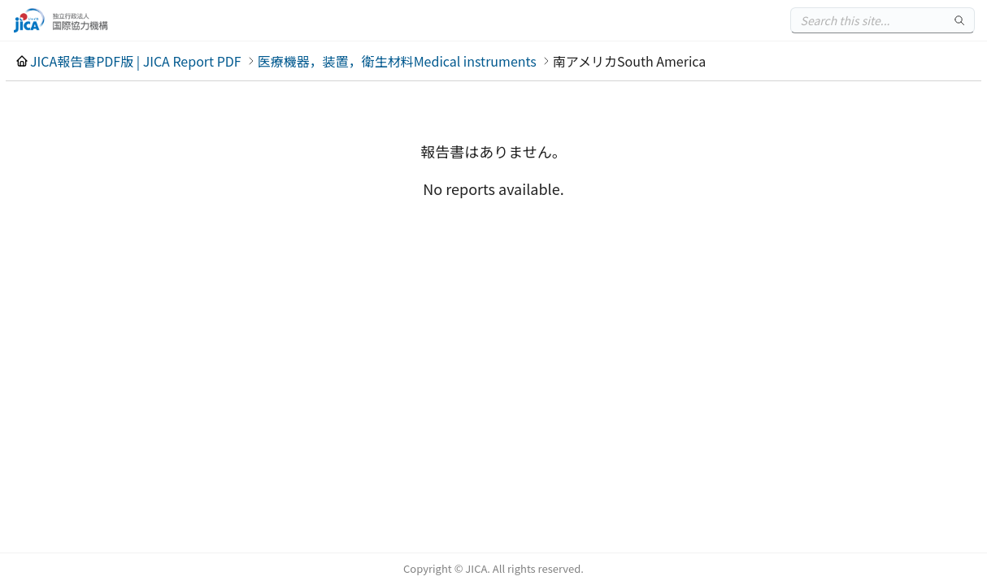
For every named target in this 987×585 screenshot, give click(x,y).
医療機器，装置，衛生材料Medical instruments (397, 61)
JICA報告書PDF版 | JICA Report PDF (135, 61)
